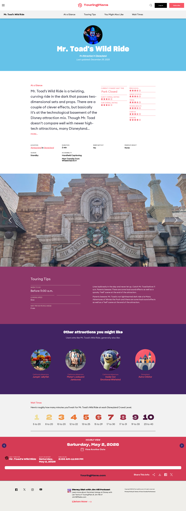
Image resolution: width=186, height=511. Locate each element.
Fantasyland (36, 148)
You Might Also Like (113, 14)
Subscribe (176, 5)
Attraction (88, 55)
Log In (161, 5)
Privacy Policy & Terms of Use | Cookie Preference (140, 491)
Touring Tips (90, 14)
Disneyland (101, 55)
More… (34, 134)
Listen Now (82, 502)
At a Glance (69, 14)
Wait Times (137, 14)
